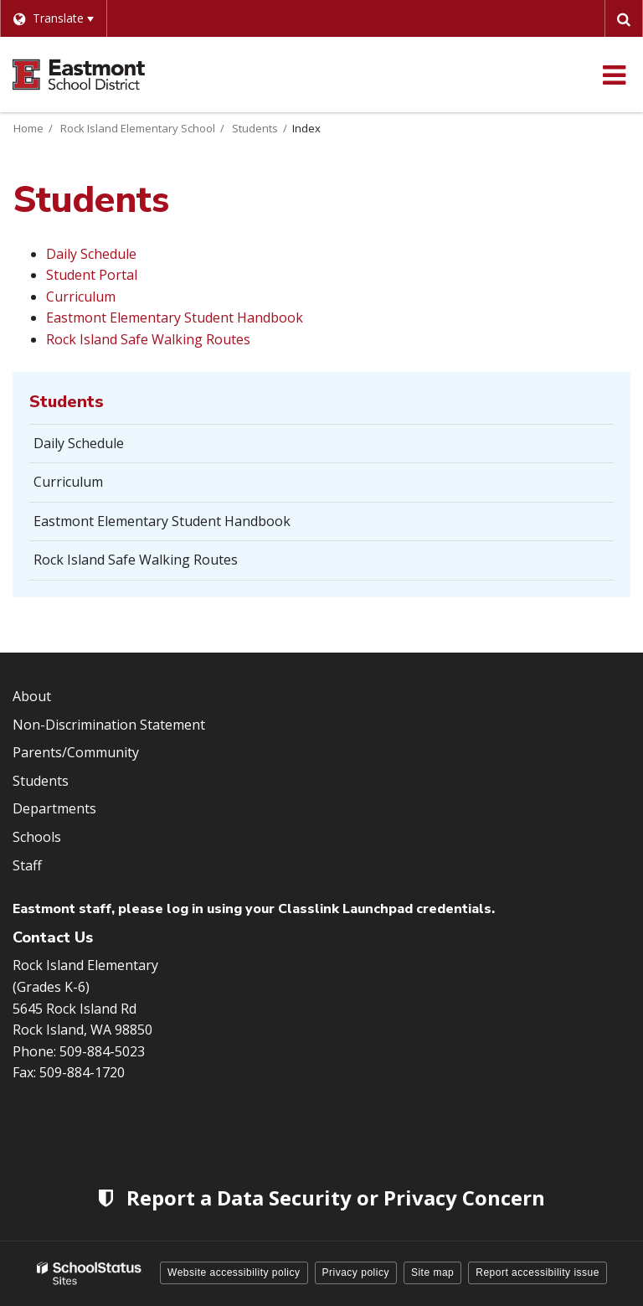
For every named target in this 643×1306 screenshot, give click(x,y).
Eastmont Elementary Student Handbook (174, 317)
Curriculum (81, 296)
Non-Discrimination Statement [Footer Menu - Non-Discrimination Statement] (109, 724)
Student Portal (91, 275)
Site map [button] (432, 1272)
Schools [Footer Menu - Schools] (37, 837)
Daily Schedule (91, 254)
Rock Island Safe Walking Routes (148, 339)
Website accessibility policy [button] (234, 1272)
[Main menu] (613, 74)
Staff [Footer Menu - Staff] (27, 865)
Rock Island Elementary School (137, 128)
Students (255, 128)
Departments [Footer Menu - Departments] (54, 808)
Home (28, 128)
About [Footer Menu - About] (32, 696)
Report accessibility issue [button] (537, 1272)
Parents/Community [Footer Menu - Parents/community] (76, 752)
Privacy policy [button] (355, 1272)
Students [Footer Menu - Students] (41, 781)
